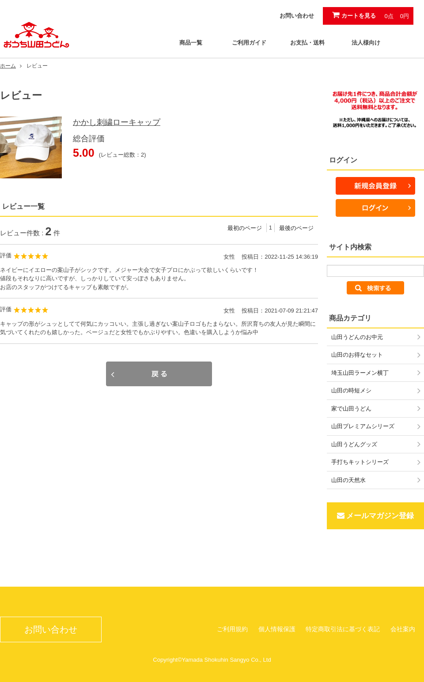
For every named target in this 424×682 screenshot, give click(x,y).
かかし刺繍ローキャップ (116, 122)
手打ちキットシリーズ (360, 462)
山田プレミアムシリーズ (362, 426)
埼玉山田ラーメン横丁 (360, 372)
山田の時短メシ (351, 390)
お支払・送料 (307, 42)
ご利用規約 (232, 629)
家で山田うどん (351, 408)
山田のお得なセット (357, 354)
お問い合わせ (297, 15)
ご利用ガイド (249, 42)
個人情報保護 (276, 629)
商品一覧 (190, 42)
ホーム (8, 66)
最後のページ (296, 228)
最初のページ (244, 228)
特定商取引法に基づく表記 (343, 629)
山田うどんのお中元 (357, 337)
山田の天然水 (348, 480)
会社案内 (402, 629)
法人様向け (366, 42)
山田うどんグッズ (354, 444)
